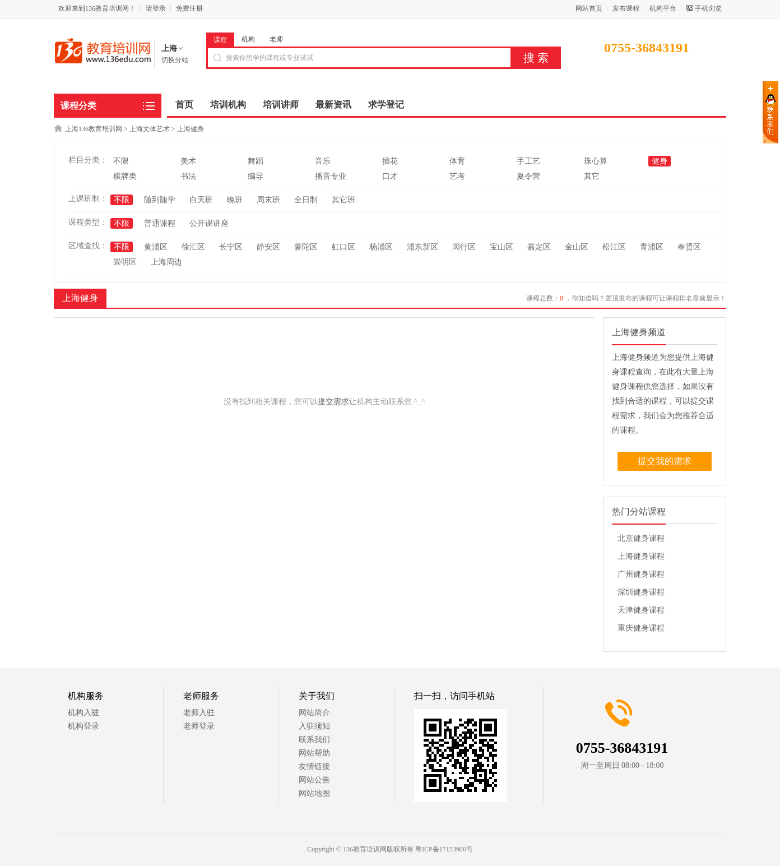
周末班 (268, 200)
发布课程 (625, 8)
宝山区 (501, 247)
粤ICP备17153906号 (444, 849)
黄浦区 (156, 247)
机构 (248, 39)
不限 (121, 161)
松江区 (614, 247)
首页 (184, 104)
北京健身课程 (641, 538)
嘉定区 (539, 247)
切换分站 (174, 60)
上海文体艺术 (149, 129)
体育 (457, 161)
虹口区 (343, 247)
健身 (659, 161)
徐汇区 (193, 247)
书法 (188, 176)
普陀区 (306, 247)
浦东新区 (422, 247)
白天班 (201, 200)
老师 (276, 39)
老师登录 (199, 726)
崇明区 (125, 262)
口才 (390, 176)
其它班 (343, 200)
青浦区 (651, 247)
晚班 (235, 200)
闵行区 (464, 247)
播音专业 (330, 176)
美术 (188, 161)
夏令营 (528, 176)
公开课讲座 (209, 223)
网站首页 (588, 8)
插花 (390, 161)
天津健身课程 (641, 610)
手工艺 (528, 161)
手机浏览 (708, 8)
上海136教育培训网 (93, 129)
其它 (592, 176)
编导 (255, 176)
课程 (220, 40)
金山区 (576, 247)
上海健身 (190, 129)
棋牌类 (125, 176)
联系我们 (314, 739)
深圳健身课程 (641, 592)
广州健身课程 (641, 574)
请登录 (156, 8)
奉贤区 (689, 247)
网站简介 (314, 712)
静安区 (268, 247)
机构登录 (83, 726)
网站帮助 (314, 753)
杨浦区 (381, 247)
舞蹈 (255, 161)
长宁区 (231, 247)
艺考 (457, 176)
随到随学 (159, 200)
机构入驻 (83, 712)
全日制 (306, 200)
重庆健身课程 (641, 628)
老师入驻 (199, 712)
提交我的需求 (664, 461)
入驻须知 (314, 726)
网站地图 (314, 793)
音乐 (323, 161)
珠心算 (595, 161)
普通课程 (159, 223)
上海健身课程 (641, 556)
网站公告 (314, 780)
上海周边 (166, 262)
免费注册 (189, 8)
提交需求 (333, 401)
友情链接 (314, 766)
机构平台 (662, 8)
